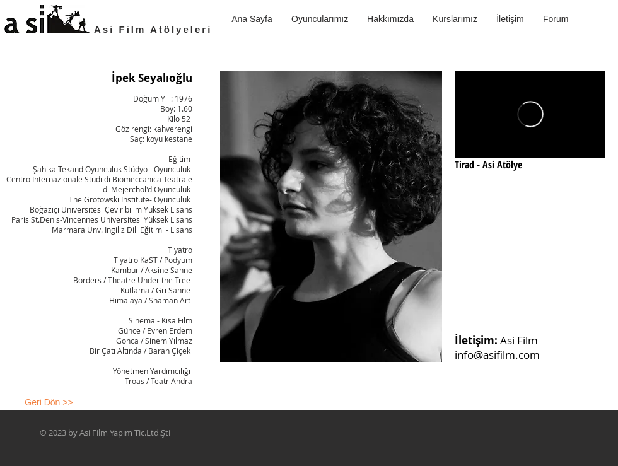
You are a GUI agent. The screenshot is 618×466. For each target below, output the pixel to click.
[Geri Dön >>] (49, 403)
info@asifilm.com (497, 354)
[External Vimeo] (530, 114)
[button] (455, 19)
